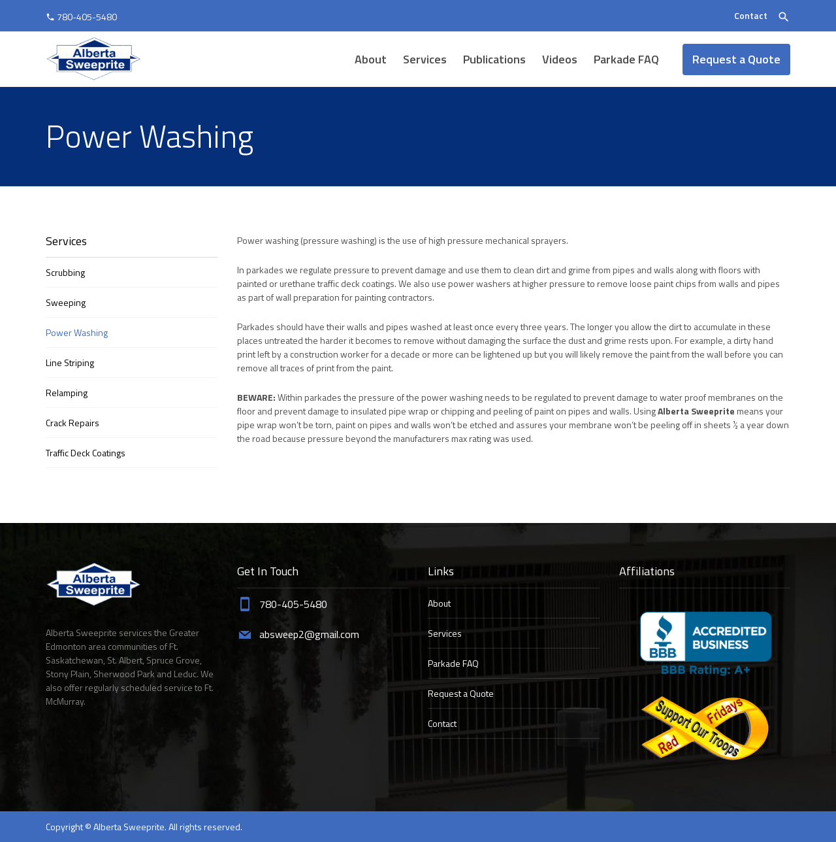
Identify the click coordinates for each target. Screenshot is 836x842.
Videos (559, 59)
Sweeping (66, 302)
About (371, 59)
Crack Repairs (72, 422)
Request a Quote (736, 59)
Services (425, 59)
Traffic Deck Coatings (85, 453)
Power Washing (77, 332)
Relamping (67, 392)
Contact (750, 15)
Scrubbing (65, 272)
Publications (494, 59)
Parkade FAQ (626, 59)
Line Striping (70, 362)
